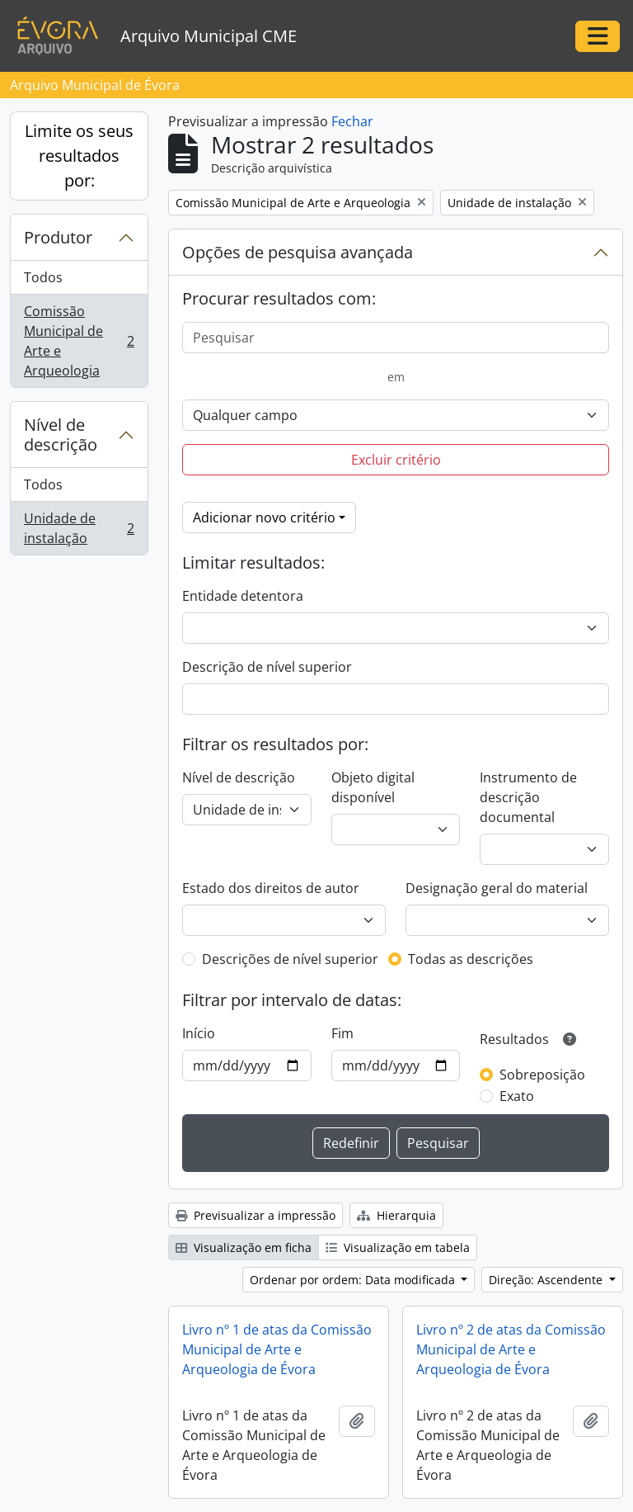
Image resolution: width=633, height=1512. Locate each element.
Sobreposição (542, 1074)
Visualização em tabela (398, 1247)
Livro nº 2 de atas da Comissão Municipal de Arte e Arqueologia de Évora (511, 1349)
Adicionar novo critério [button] (264, 517)
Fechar (352, 121)
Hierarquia (396, 1215)
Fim (342, 1033)
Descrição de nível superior (267, 667)
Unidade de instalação (78, 528)
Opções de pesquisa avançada (297, 252)
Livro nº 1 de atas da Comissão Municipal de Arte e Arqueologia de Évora (277, 1349)
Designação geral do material (497, 888)
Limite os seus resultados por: (79, 155)
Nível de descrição (60, 434)
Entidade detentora (242, 596)
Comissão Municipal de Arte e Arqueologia (78, 341)
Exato (516, 1096)
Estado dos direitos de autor (270, 888)
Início (198, 1033)
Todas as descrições (470, 959)
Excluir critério (396, 460)
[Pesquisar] (395, 337)
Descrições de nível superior (290, 959)
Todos (43, 277)
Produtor (58, 237)
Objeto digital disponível (373, 787)
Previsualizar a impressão (255, 1215)
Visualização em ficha (244, 1247)
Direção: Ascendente (547, 1280)
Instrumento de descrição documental (528, 797)
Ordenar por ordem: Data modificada (354, 1280)
